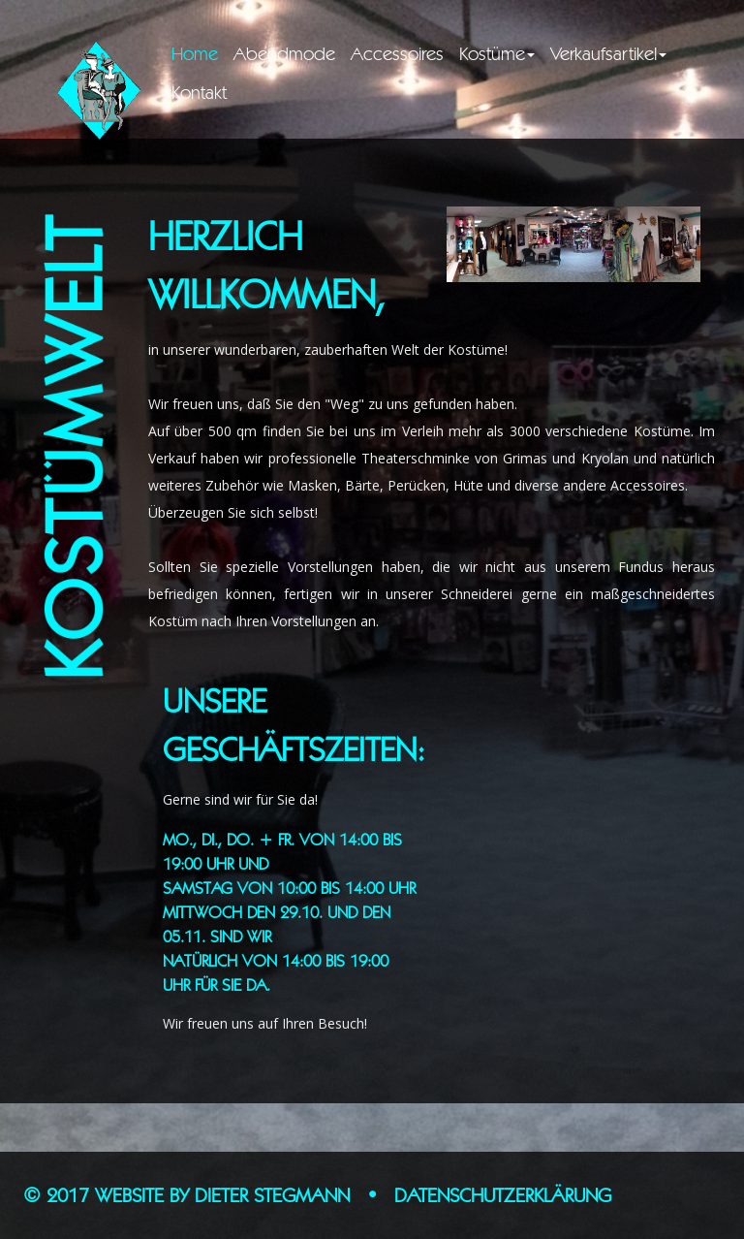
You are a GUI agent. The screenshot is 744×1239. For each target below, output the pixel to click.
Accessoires (397, 53)
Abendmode (284, 53)
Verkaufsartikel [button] (608, 53)
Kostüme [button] (497, 53)
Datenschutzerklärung (502, 1195)
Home (198, 53)
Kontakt (199, 92)
